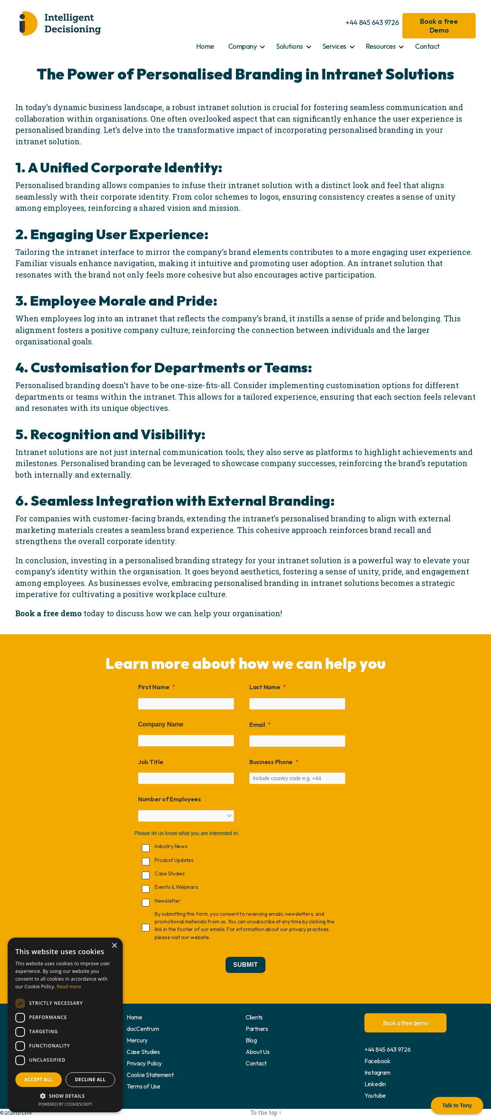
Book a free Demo (439, 26)
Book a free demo (405, 1023)
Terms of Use (143, 1086)
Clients (254, 1017)
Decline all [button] (90, 1079)
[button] (65, 1095)
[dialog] (65, 1025)
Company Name (160, 724)
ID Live (22, 1113)
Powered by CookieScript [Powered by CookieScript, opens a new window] (65, 1104)
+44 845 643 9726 (372, 22)
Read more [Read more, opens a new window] (69, 986)
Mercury (137, 1040)
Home (205, 46)
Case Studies (143, 1051)
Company (242, 46)
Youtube (375, 1095)
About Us (258, 1051)
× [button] (114, 946)
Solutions (289, 46)
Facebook (377, 1061)
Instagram (377, 1072)
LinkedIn (375, 1084)
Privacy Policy (144, 1063)
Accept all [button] (39, 1079)
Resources (381, 46)
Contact (427, 46)
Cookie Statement (150, 1075)
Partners (257, 1028)
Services (334, 46)
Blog (251, 1040)
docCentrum (143, 1028)
